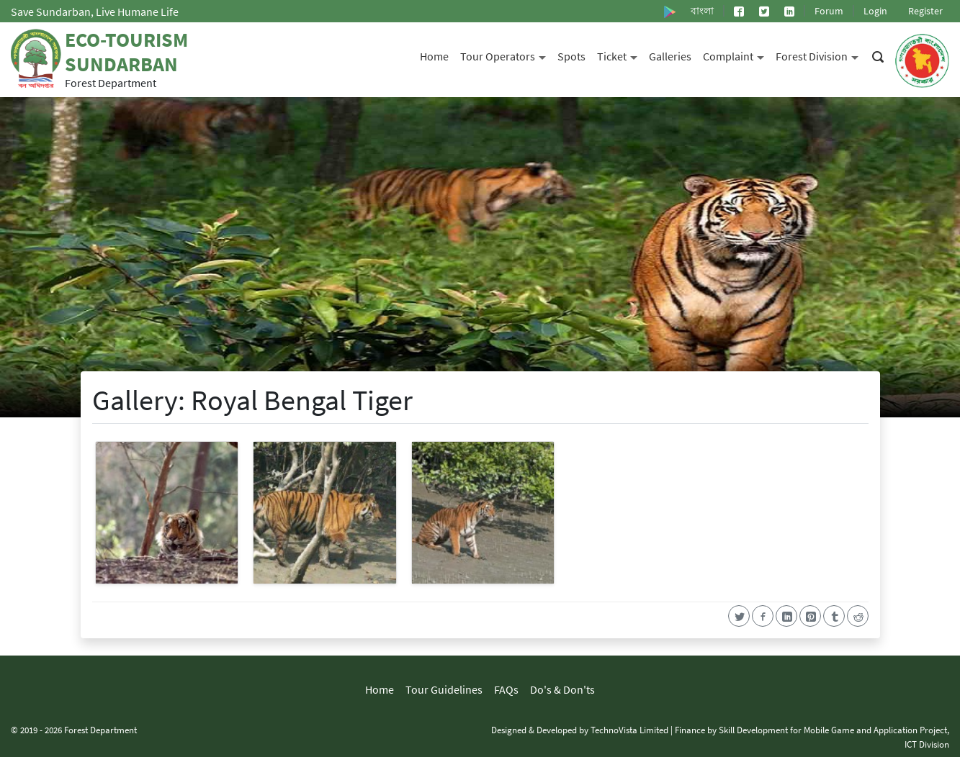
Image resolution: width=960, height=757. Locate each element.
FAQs (506, 689)
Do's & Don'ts (562, 689)
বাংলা (702, 10)
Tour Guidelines (444, 689)
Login (875, 10)
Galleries (670, 56)
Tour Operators (506, 55)
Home (434, 56)
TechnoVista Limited (629, 729)
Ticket (620, 55)
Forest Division (820, 55)
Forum (829, 10)
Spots (571, 56)
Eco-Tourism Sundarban (126, 52)
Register (925, 10)
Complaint (736, 55)
